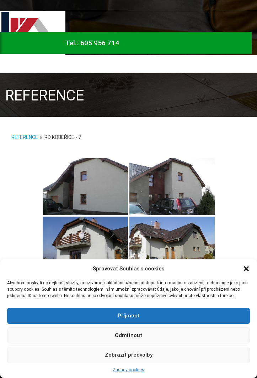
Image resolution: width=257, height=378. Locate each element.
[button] (246, 268)
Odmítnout (128, 335)
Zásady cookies (128, 369)
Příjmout (129, 315)
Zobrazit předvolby (128, 354)
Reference (24, 137)
